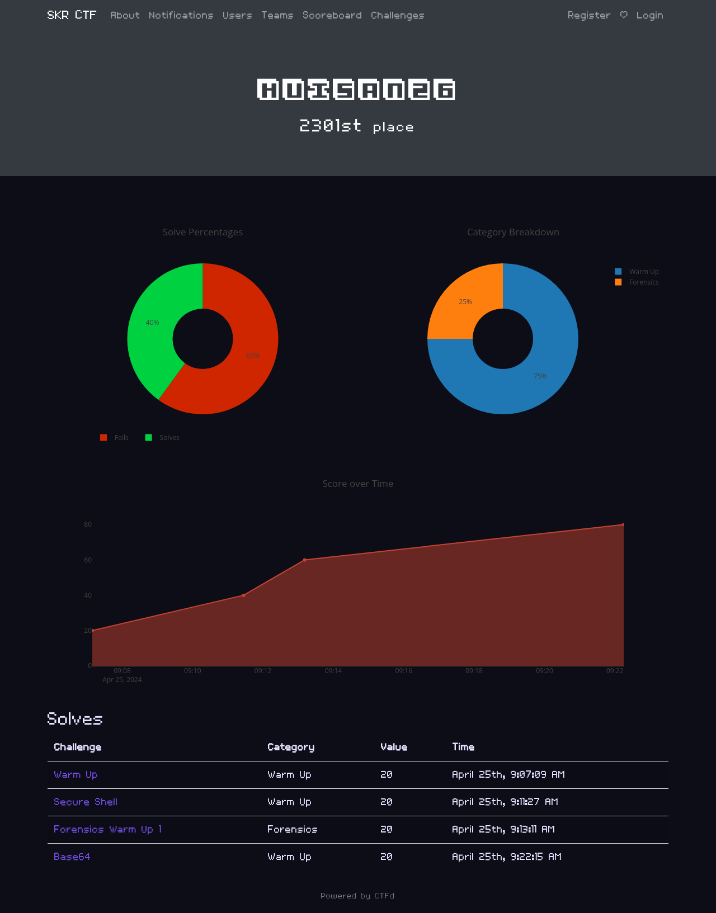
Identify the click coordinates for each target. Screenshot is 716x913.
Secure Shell (86, 802)
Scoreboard (332, 15)
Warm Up (76, 774)
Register (589, 15)
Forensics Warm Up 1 (108, 829)
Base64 (72, 856)
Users (238, 15)
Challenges (398, 15)
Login (650, 15)
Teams (278, 15)
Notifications (181, 15)
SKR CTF (72, 15)
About (125, 15)
